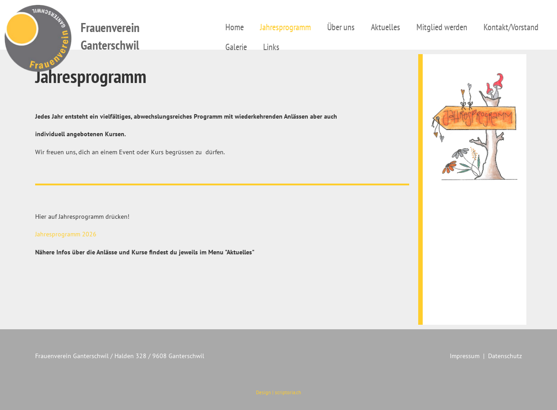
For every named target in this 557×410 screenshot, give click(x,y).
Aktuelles (385, 27)
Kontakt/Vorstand (511, 27)
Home (234, 27)
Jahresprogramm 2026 (65, 234)
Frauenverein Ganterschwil (110, 36)
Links (271, 47)
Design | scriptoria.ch (278, 392)
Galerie (236, 47)
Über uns (341, 27)
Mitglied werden (441, 27)
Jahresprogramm (285, 27)
